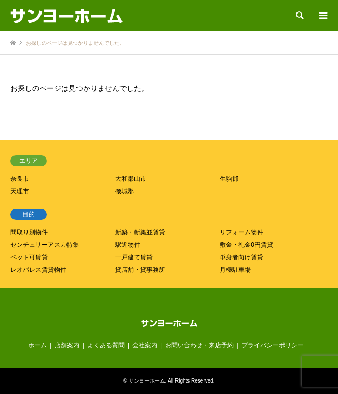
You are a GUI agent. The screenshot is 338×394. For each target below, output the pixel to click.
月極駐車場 (235, 269)
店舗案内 (67, 345)
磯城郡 (124, 191)
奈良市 (19, 178)
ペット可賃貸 (29, 257)
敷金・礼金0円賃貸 (246, 244)
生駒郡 (229, 178)
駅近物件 (127, 244)
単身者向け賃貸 (241, 257)
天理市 (19, 191)
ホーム (37, 345)
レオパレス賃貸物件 (38, 269)
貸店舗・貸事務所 (140, 269)
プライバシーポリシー (272, 345)
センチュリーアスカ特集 (44, 244)
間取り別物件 (29, 232)
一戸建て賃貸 (134, 257)
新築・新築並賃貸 (140, 232)
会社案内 (144, 345)
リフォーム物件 (241, 232)
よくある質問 (106, 345)
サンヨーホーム (147, 381)
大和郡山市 (130, 178)
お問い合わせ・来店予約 (199, 345)
